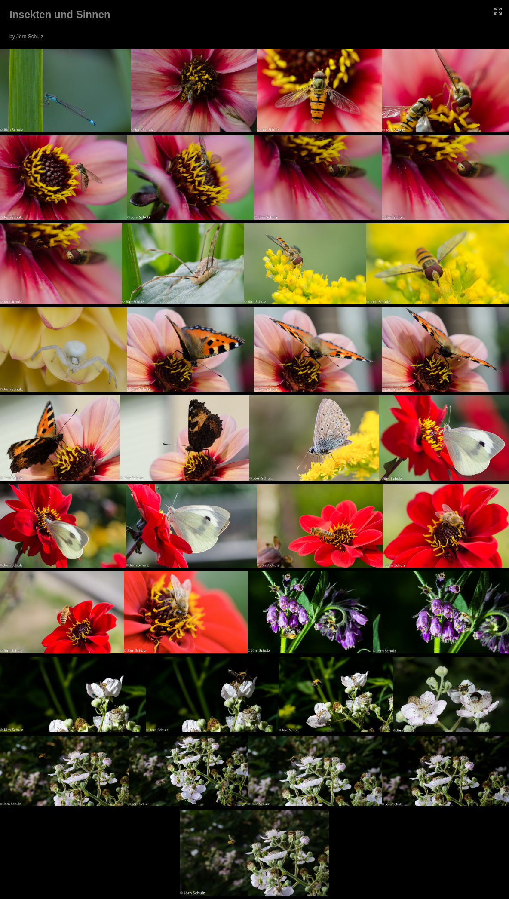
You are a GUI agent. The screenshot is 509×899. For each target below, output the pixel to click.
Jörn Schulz (29, 37)
